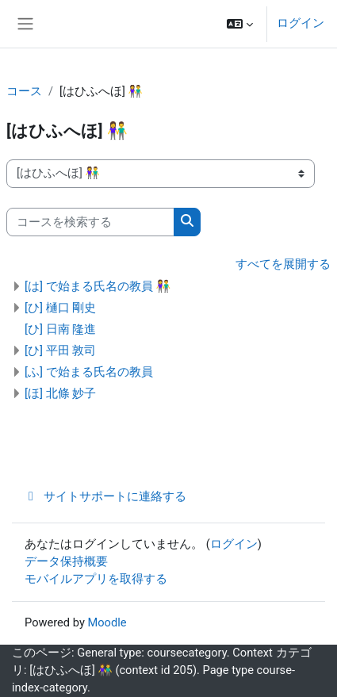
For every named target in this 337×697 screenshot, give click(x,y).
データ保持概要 (66, 561)
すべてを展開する (283, 264)
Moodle (106, 622)
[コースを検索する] (90, 222)
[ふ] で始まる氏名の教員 (89, 372)
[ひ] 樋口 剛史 (60, 308)
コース (24, 91)
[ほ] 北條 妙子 (60, 393)
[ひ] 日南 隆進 (60, 329)
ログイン (300, 23)
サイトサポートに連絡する (105, 496)
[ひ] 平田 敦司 (60, 350)
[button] (239, 24)
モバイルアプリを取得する (96, 579)
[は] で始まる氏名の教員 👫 (97, 286)
